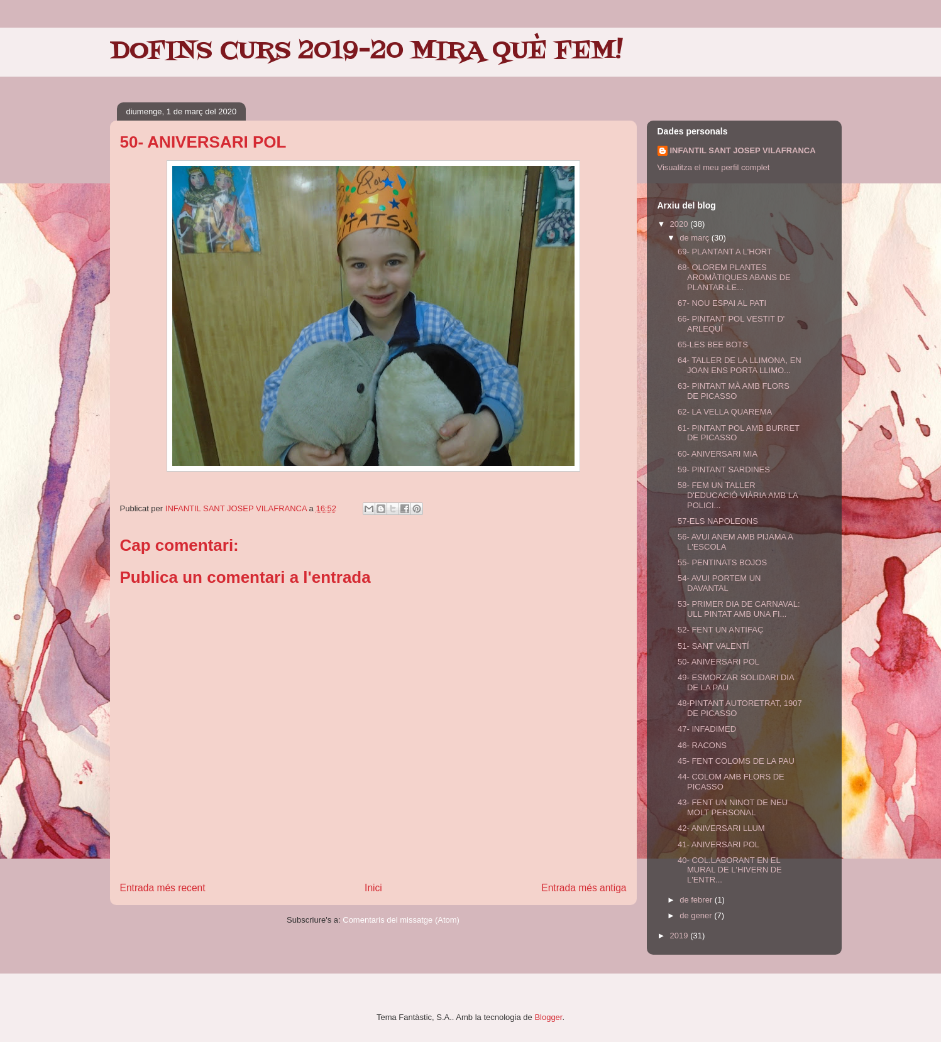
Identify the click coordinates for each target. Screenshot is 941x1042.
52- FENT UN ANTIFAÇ (720, 629)
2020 (680, 224)
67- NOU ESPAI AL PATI (722, 303)
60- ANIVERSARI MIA (717, 454)
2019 (680, 935)
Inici (373, 887)
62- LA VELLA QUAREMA (725, 411)
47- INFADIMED (707, 729)
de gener (697, 915)
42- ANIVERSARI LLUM (721, 828)
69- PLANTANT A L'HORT (725, 251)
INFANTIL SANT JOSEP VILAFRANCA (743, 150)
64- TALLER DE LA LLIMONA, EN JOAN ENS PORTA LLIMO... (739, 365)
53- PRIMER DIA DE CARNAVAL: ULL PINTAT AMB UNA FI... (739, 609)
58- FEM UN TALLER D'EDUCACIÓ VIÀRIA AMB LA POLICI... (738, 494)
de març (696, 237)
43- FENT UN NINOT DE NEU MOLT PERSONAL (733, 807)
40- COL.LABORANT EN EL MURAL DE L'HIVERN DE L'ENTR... (730, 869)
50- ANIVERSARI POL (718, 661)
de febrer (697, 899)
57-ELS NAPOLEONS (718, 521)
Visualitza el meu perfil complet (714, 167)
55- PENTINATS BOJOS (722, 562)
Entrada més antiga (583, 887)
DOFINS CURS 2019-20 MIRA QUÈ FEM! (366, 51)
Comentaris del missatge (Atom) (401, 920)
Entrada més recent (163, 887)
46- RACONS (702, 745)
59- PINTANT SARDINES (724, 469)
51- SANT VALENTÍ (713, 646)
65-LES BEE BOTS (713, 344)
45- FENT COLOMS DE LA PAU (736, 761)
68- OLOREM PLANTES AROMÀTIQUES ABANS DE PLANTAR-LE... (734, 277)
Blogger (548, 1017)
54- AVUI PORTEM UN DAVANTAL (719, 583)
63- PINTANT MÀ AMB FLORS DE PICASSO (734, 391)
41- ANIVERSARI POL (718, 844)
